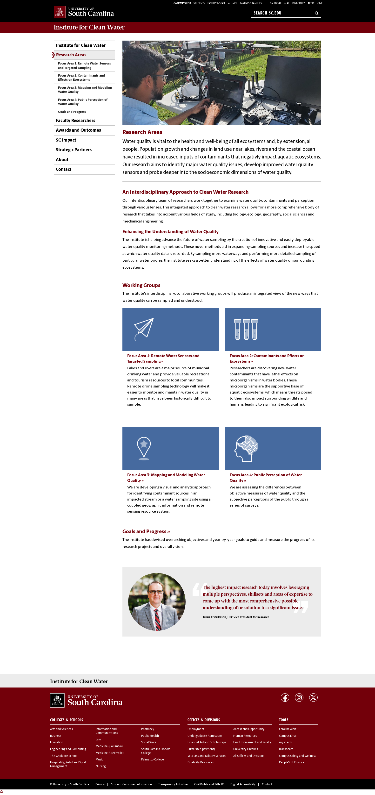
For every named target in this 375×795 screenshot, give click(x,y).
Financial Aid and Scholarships (207, 742)
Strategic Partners (74, 150)
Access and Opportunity (248, 729)
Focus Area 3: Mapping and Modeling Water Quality (85, 89)
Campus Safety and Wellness (297, 756)
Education (56, 742)
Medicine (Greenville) (110, 753)
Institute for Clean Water (89, 27)
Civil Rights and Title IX (209, 784)
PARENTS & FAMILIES (251, 3)
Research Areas (71, 55)
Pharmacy (147, 729)
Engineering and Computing (68, 749)
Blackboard (286, 749)
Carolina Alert (287, 729)
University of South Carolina (71, 784)
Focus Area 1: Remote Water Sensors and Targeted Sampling (84, 65)
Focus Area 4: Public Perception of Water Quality (82, 102)
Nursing (101, 766)
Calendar (275, 3)
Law (98, 739)
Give (319, 3)
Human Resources (245, 736)
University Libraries (245, 749)
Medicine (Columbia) (109, 746)
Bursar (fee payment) (201, 749)
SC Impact (66, 140)
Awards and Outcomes (78, 130)
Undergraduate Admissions (205, 736)
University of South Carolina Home (84, 12)
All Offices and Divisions (248, 756)
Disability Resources (201, 762)
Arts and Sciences (61, 729)
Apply (311, 3)
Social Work (148, 742)
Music (99, 759)
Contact (63, 169)
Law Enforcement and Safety (252, 742)
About (62, 160)
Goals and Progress (72, 112)
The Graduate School (63, 756)
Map (286, 3)
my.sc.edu (285, 742)
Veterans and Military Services (207, 756)
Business (55, 736)
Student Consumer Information (131, 784)
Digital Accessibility (242, 784)
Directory (298, 3)
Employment (196, 729)
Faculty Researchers (75, 121)
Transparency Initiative (173, 784)
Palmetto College (152, 759)
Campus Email (288, 736)
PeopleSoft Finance (291, 762)
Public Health (150, 736)
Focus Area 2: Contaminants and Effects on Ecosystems (81, 77)
